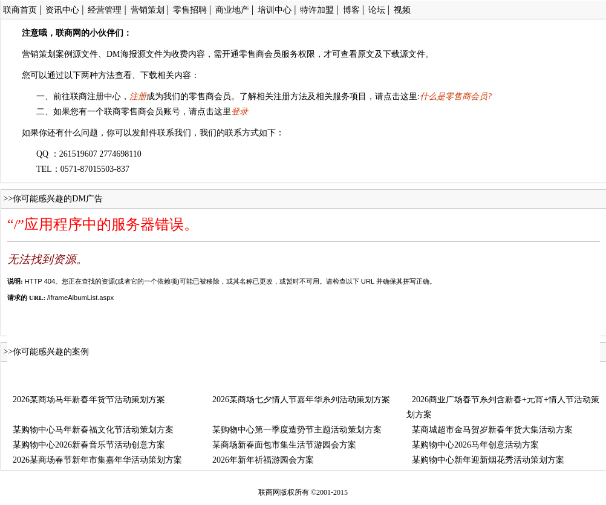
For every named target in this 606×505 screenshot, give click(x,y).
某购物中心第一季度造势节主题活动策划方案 (297, 429)
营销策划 (148, 10)
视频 (402, 10)
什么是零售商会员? (456, 96)
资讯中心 (62, 10)
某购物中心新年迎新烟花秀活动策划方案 (488, 459)
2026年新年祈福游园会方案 (263, 459)
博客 (351, 10)
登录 (239, 111)
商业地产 (232, 10)
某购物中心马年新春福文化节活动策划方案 (93, 429)
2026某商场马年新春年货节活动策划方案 (89, 399)
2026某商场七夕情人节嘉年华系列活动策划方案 (301, 399)
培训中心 (275, 10)
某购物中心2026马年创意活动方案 (475, 444)
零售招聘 (190, 10)
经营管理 (105, 10)
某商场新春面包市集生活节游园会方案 (284, 444)
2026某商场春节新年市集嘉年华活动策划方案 (97, 459)
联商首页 (20, 10)
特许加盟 (317, 10)
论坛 (376, 10)
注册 (137, 96)
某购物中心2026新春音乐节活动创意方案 (89, 444)
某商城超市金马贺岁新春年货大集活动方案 (492, 429)
